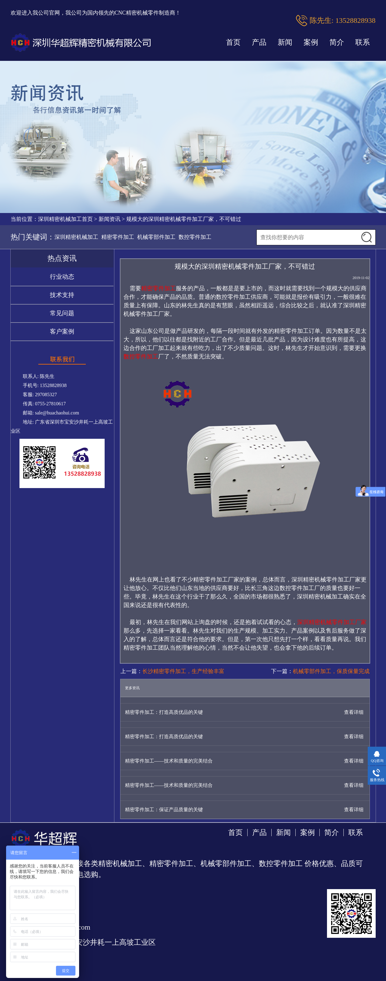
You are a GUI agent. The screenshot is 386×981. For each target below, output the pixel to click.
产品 (259, 42)
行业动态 (62, 276)
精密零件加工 (117, 237)
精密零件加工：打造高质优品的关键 (164, 712)
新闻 (285, 42)
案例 (311, 42)
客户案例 (62, 331)
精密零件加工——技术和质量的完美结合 (169, 760)
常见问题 (62, 313)
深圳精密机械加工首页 (65, 219)
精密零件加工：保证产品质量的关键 (164, 809)
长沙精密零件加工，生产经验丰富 (183, 671)
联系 (362, 42)
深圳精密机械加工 (76, 237)
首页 (233, 42)
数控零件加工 (195, 237)
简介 (336, 42)
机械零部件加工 (156, 237)
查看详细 (353, 712)
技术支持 (62, 295)
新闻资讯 (109, 219)
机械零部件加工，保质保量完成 (331, 671)
